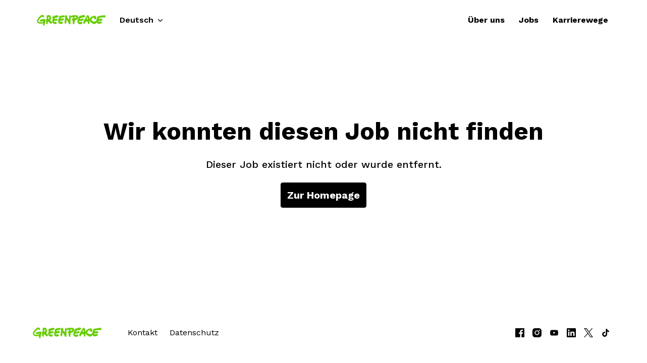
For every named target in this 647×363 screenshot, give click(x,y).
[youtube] (554, 332)
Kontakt (142, 332)
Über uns (486, 20)
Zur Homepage (323, 195)
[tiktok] (605, 332)
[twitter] (588, 332)
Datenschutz (194, 332)
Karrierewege (580, 20)
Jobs (528, 20)
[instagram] (537, 332)
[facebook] (519, 332)
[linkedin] (571, 332)
